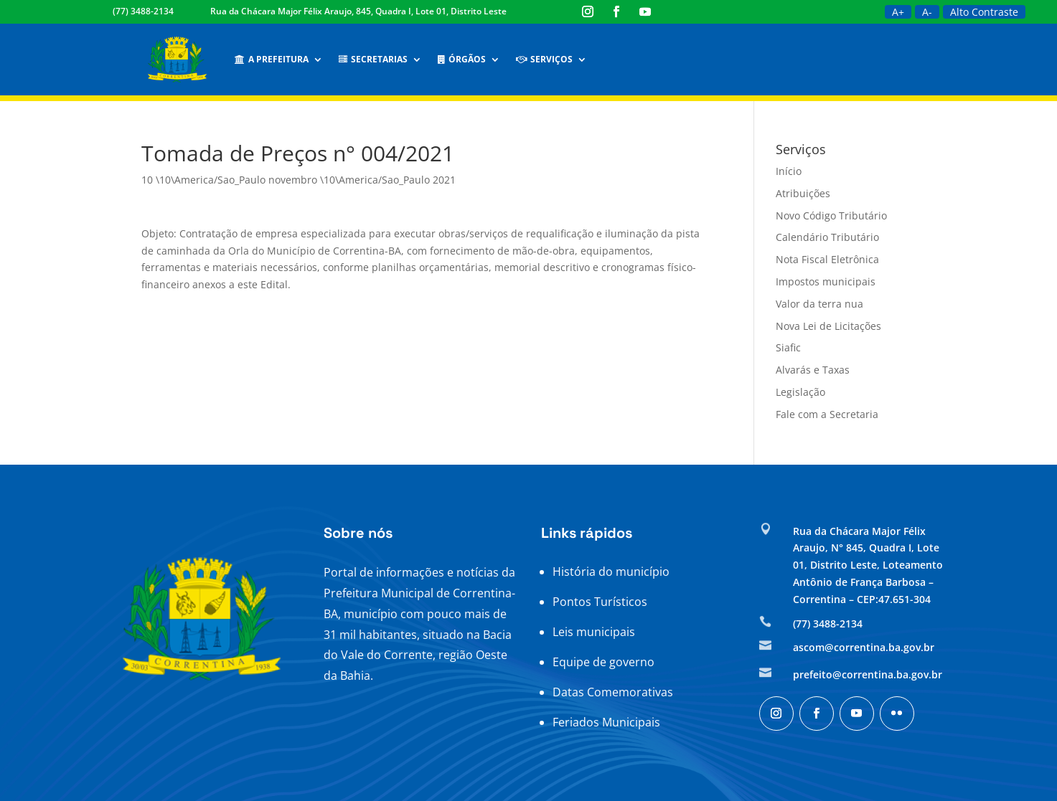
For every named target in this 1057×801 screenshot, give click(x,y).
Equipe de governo (603, 662)
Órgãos (462, 59)
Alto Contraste (984, 12)
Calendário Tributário (827, 237)
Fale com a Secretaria (827, 414)
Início (789, 171)
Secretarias (373, 59)
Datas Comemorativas (613, 692)
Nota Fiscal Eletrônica (827, 259)
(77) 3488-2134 (143, 11)
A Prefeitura (272, 59)
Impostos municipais (825, 281)
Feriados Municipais (606, 722)
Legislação (800, 392)
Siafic (788, 347)
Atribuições (803, 193)
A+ (898, 12)
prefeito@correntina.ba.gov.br (867, 674)
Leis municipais (594, 632)
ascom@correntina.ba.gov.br (863, 647)
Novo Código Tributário (831, 215)
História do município (611, 571)
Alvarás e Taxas (813, 369)
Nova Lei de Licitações (828, 326)
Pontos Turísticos (600, 602)
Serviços (544, 59)
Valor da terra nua (819, 304)
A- (927, 12)
